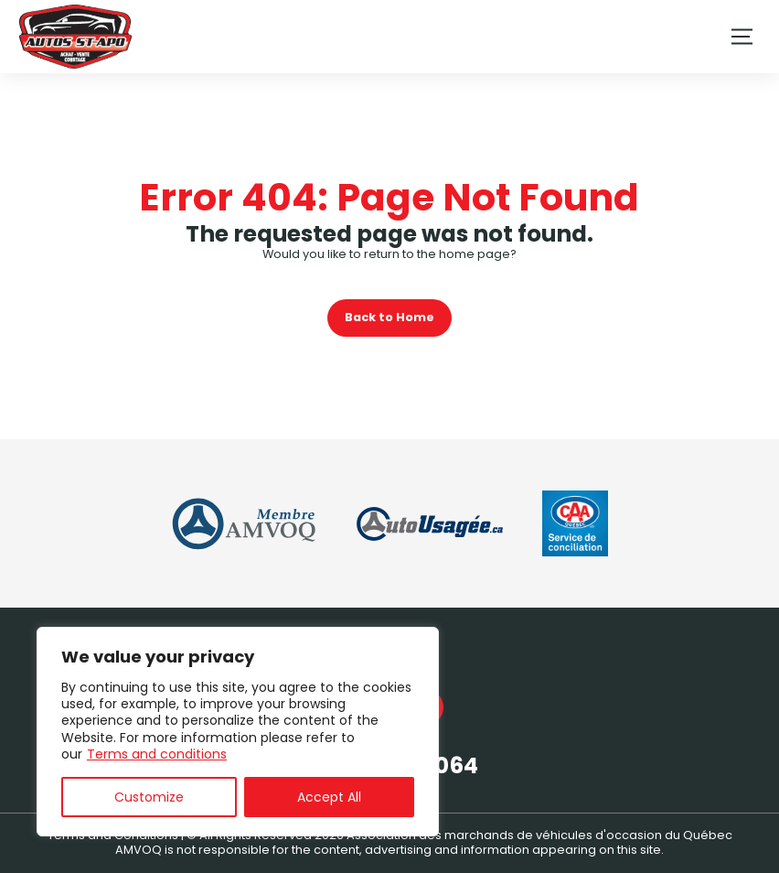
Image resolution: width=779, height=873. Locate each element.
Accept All (329, 797)
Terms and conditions (157, 754)
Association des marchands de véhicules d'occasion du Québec (539, 835)
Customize (149, 797)
